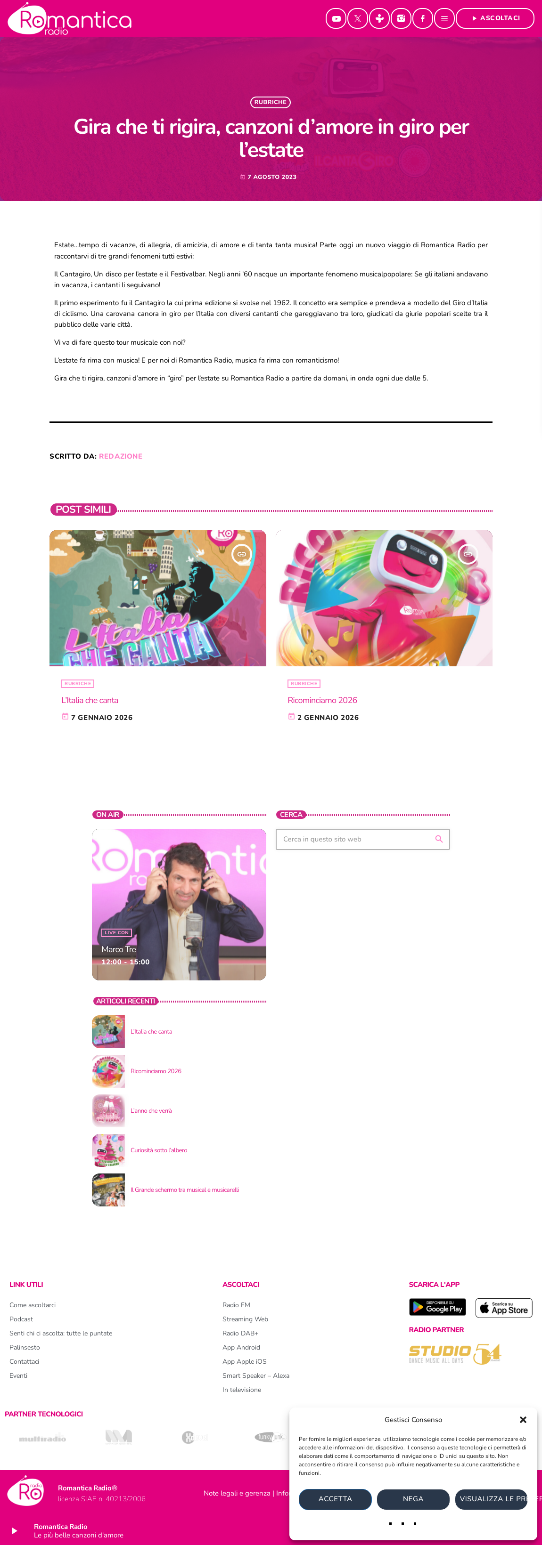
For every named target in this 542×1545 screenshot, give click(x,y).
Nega (413, 1499)
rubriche (271, 102)
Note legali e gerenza (237, 1493)
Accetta (336, 1499)
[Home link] (69, 18)
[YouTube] (336, 18)
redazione (120, 456)
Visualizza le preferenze (494, 1499)
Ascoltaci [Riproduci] (495, 18)
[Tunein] (379, 18)
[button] (523, 1419)
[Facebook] (422, 18)
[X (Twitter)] (357, 18)
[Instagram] (401, 18)
